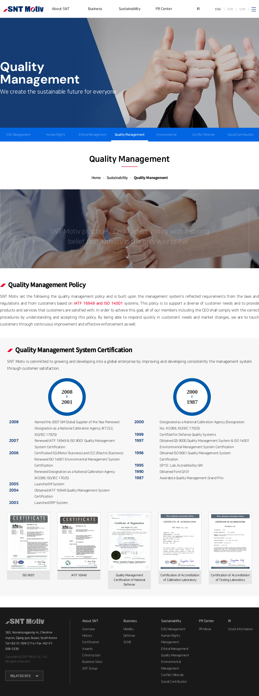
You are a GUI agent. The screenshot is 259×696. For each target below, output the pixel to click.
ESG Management (173, 629)
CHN (242, 9)
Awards (87, 648)
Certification (90, 642)
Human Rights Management (55, 141)
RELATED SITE (20, 676)
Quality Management (129, 134)
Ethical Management (92, 134)
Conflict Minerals (203, 134)
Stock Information (240, 629)
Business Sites (92, 662)
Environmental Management (166, 141)
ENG (218, 9)
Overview (88, 629)
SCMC (127, 642)
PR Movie (205, 629)
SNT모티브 (23, 8)
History (87, 635)
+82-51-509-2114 (22, 643)
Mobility (128, 629)
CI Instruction (91, 655)
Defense (129, 635)
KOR (230, 9)
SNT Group (89, 668)
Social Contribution (240, 134)
